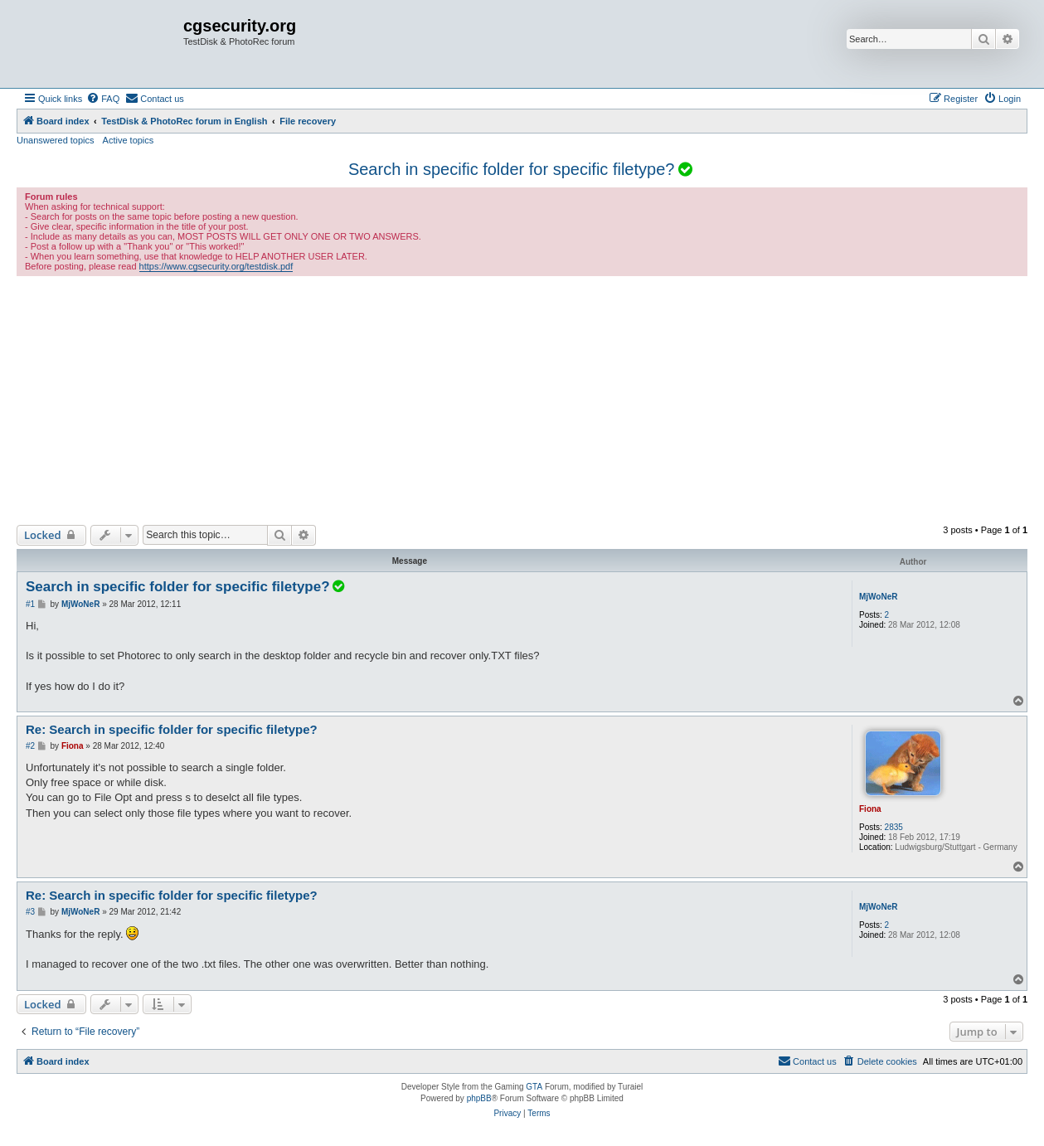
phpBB (479, 1098)
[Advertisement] (522, 400)
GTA (534, 1086)
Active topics (128, 140)
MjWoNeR (878, 596)
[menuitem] (102, 99)
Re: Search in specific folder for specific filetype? (172, 729)
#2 (30, 745)
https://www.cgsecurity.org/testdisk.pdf (216, 266)
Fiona (870, 808)
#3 (30, 911)
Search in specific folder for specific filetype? (511, 169)
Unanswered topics (56, 140)
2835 (894, 827)
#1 (30, 604)
